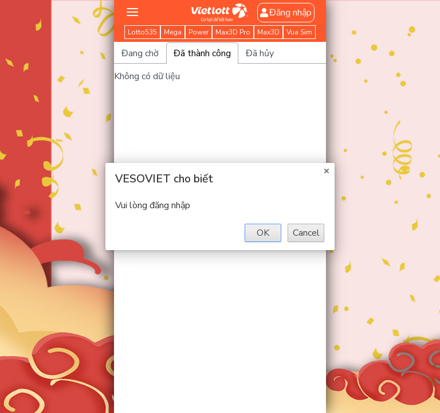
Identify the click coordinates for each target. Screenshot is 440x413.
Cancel (306, 233)
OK (263, 233)
